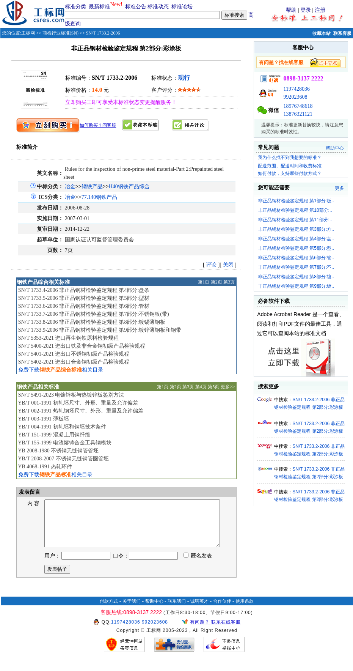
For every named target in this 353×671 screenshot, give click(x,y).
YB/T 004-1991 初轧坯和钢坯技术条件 (62, 427)
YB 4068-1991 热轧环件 (45, 466)
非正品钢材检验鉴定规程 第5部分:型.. (296, 248)
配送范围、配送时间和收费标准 (290, 166)
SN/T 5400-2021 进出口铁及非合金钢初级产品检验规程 (82, 346)
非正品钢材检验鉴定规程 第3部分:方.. (296, 229)
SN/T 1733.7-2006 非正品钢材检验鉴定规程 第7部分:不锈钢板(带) (93, 314)
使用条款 (244, 610)
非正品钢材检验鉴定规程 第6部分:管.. (296, 257)
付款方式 (109, 610)
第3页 (229, 282)
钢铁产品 (92, 186)
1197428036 (296, 89)
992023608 (295, 97)
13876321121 (297, 114)
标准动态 (158, 6)
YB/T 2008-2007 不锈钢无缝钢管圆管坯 (63, 459)
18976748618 (297, 106)
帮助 (291, 10)
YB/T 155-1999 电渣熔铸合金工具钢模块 (64, 443)
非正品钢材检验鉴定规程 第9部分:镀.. (296, 286)
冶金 (70, 186)
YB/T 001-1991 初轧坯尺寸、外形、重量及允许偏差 (78, 403)
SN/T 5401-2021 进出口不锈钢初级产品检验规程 (74, 354)
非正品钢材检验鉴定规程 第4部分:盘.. (296, 238)
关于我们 (131, 610)
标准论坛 (182, 6)
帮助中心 (335, 148)
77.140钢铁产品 (100, 197)
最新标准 (99, 6)
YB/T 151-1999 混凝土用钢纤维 (54, 435)
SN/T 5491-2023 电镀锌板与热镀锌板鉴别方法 (71, 395)
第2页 (216, 282)
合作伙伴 (222, 610)
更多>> (228, 386)
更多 (339, 188)
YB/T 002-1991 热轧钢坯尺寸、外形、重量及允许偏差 (80, 411)
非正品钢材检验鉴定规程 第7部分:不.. (296, 267)
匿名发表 (198, 565)
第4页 (201, 386)
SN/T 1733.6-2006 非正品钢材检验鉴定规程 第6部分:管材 (84, 306)
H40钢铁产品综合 (129, 186)
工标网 (28, 33)
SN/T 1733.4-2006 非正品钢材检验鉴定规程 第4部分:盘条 (84, 290)
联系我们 (177, 610)
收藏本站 (321, 33)
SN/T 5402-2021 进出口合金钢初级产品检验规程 (74, 362)
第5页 (213, 386)
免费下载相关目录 (60, 370)
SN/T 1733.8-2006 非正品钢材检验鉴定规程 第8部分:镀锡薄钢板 (92, 322)
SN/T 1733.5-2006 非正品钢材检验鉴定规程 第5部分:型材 (84, 298)
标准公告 (135, 6)
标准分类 (75, 6)
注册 (320, 10)
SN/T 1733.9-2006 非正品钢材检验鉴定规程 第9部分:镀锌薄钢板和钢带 (100, 330)
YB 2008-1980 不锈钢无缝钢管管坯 (58, 451)
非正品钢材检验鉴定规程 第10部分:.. (295, 210)
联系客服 (342, 33)
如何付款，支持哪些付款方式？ (290, 173)
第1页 (203, 282)
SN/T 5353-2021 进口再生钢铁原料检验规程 (68, 338)
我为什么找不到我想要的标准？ (290, 157)
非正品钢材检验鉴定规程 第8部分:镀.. (296, 276)
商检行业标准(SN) (60, 33)
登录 (305, 10)
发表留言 (29, 492)
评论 (211, 265)
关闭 (228, 265)
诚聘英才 (199, 610)
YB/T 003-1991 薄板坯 (43, 419)
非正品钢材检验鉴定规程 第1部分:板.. (296, 200)
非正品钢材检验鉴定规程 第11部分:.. (295, 219)
